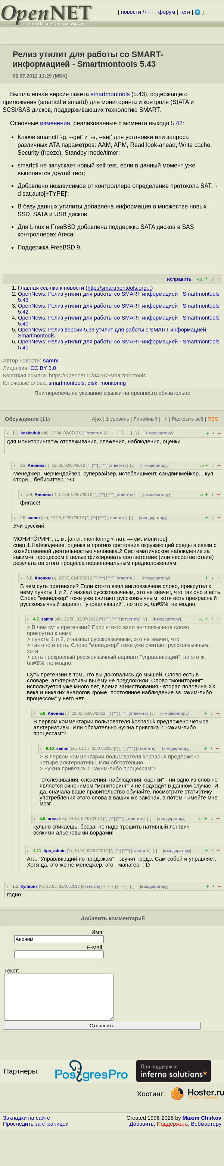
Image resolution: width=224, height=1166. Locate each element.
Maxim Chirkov (202, 1127)
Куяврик (29, 886)
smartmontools (110, 94)
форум (166, 12)
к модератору (159, 433)
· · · (127, 433)
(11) (45, 419)
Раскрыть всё (187, 419)
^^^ (103, 465)
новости (131, 12)
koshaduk (30, 433)
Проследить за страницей (36, 1133)
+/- (164, 419)
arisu (53, 818)
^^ (95, 465)
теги (185, 12)
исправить (179, 279)
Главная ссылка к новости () (85, 288)
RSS (213, 419)
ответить (95, 433)
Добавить (142, 1133)
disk (92, 383)
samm (51, 361)
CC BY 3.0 (43, 368)
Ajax (97, 419)
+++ (149, 12)
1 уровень (117, 419)
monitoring (113, 383)
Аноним (36, 465)
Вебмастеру (206, 1133)
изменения (55, 123)
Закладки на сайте (26, 1127)
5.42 (177, 123)
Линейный (145, 419)
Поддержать (172, 1133)
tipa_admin (55, 850)
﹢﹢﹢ (113, 433)
